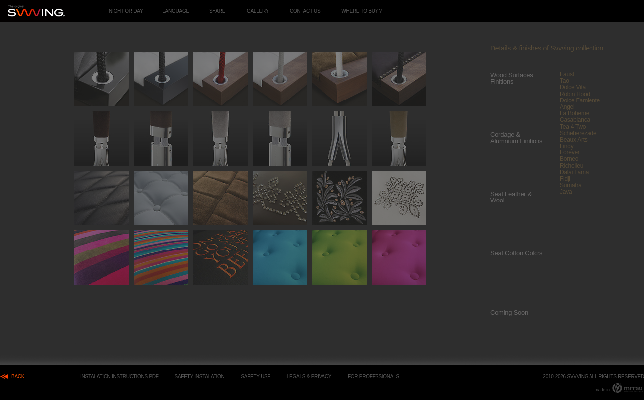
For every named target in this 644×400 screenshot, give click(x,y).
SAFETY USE (255, 376)
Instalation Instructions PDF (119, 376)
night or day (126, 11)
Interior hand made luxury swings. (35, 11)
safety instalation (200, 376)
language (175, 11)
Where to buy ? (361, 11)
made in (619, 388)
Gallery (257, 11)
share (217, 11)
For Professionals (373, 376)
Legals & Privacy (309, 376)
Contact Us (305, 11)
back (17, 376)
